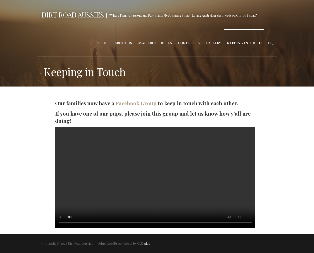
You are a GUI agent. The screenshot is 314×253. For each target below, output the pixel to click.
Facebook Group (136, 103)
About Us (123, 43)
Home (103, 43)
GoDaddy (143, 243)
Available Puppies (155, 43)
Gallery (213, 43)
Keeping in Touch (244, 43)
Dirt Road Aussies (72, 14)
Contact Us (189, 43)
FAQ (271, 43)
